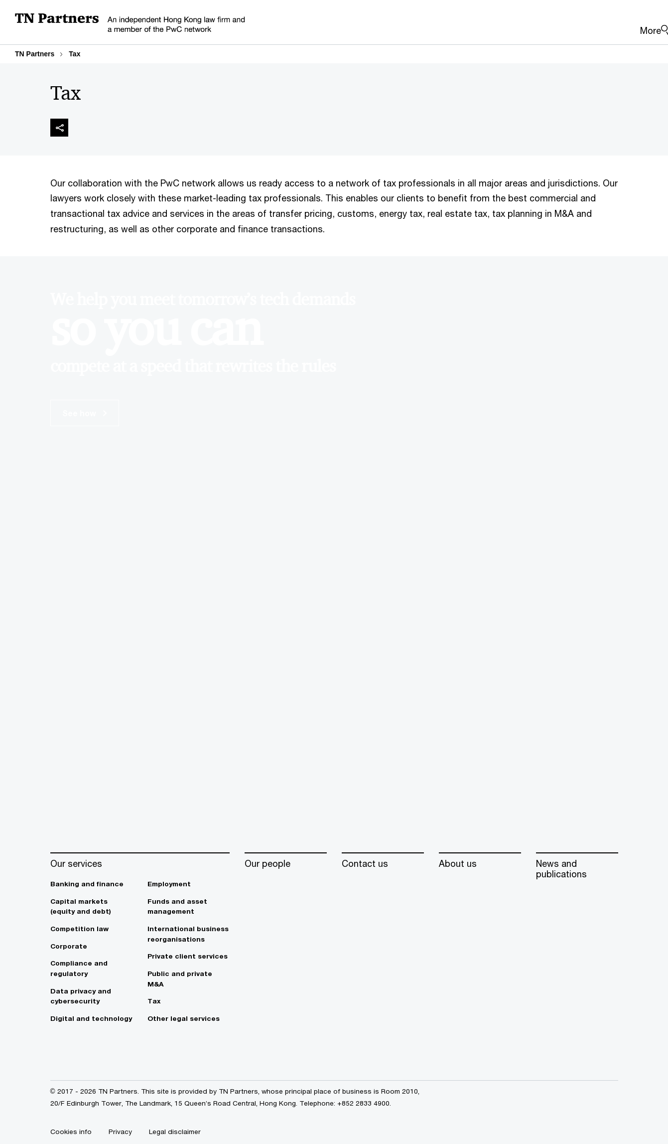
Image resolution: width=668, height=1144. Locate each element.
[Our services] (140, 863)
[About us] (480, 863)
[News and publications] (577, 869)
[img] (59, 128)
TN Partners (34, 54)
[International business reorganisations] (188, 934)
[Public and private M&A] (188, 979)
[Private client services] (188, 956)
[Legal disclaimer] (175, 1132)
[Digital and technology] (91, 1018)
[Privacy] (120, 1132)
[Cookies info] (71, 1132)
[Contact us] (383, 863)
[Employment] (188, 884)
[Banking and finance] (91, 884)
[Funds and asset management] (188, 906)
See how (84, 413)
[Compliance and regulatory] (91, 968)
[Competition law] (91, 929)
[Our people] (286, 863)
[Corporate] (91, 946)
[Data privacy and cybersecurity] (91, 996)
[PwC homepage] (323, 24)
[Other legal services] (188, 1018)
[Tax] (188, 1001)
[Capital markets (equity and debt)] (91, 906)
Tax (74, 54)
